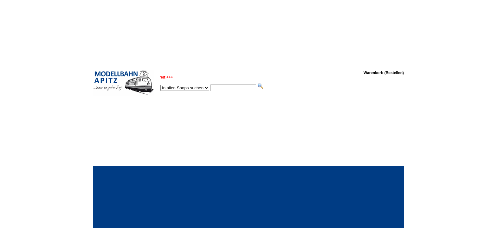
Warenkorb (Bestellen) (384, 73)
